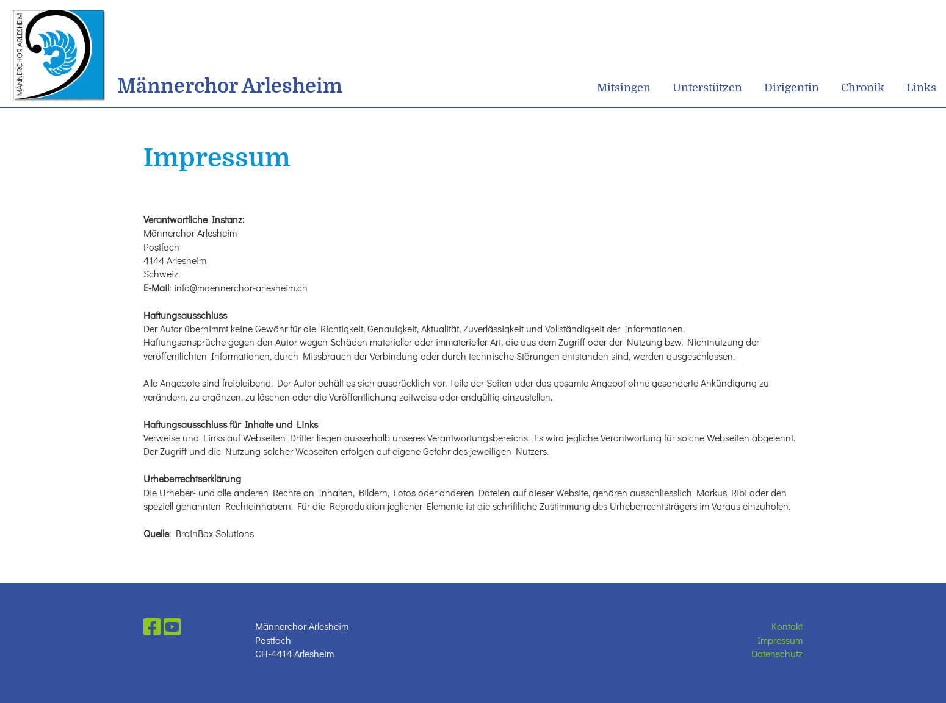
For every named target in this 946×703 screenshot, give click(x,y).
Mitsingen (624, 88)
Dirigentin (791, 88)
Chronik (862, 88)
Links (921, 88)
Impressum (780, 639)
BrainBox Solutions (215, 533)
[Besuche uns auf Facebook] (152, 626)
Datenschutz (777, 653)
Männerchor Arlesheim (229, 86)
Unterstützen (707, 88)
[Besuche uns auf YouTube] (172, 626)
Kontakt (787, 625)
